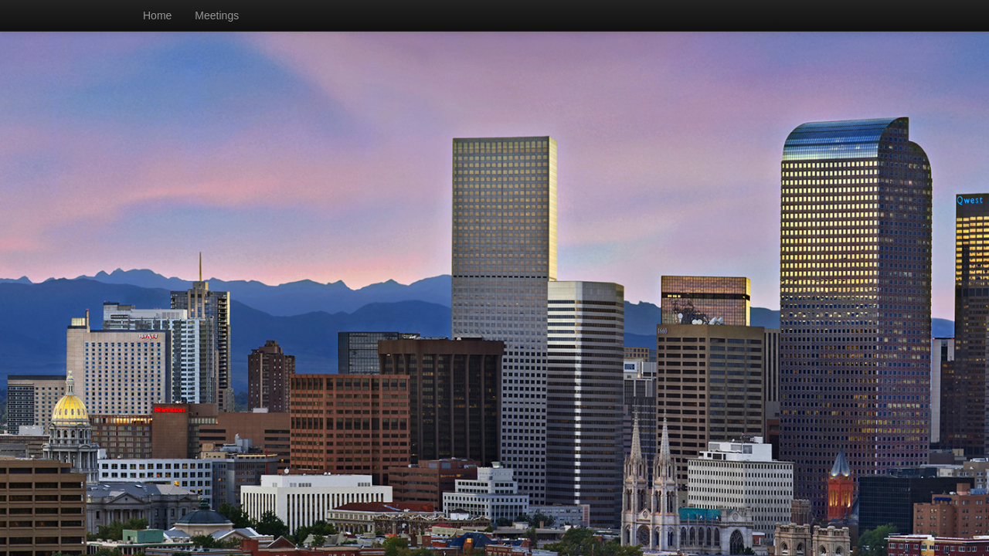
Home (157, 15)
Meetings (217, 15)
